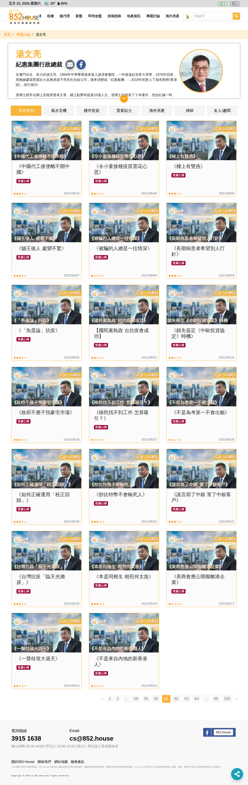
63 (186, 699)
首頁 (7, 34)
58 (136, 699)
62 (176, 699)
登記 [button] (235, 4)
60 (156, 699)
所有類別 (26, 111)
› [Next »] (236, 699)
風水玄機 (59, 111)
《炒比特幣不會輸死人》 (120, 494)
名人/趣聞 (222, 111)
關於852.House (23, 762)
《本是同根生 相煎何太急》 (124, 576)
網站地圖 (61, 762)
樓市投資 (91, 111)
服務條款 (77, 762)
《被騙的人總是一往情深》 (123, 248)
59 (146, 699)
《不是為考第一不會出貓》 (200, 412)
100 (227, 699)
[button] (50, 16)
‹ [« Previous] (102, 699)
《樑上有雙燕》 (188, 166)
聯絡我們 (44, 762)
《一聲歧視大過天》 (38, 658)
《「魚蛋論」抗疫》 (38, 330)
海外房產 (157, 111)
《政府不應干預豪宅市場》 (45, 412)
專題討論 (23, 34)
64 (196, 699)
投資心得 (23, 181)
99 (216, 699)
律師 (190, 111)
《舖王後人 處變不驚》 (41, 248)
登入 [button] (223, 4)
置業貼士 (124, 111)
